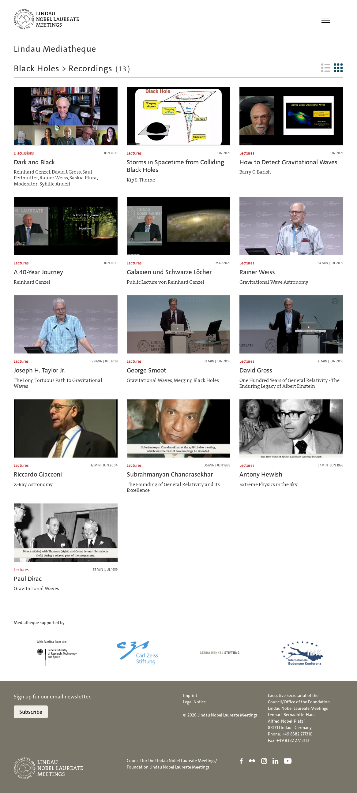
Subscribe (30, 712)
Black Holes (36, 68)
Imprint (190, 695)
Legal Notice (194, 702)
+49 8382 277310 (297, 734)
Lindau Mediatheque (55, 48)
